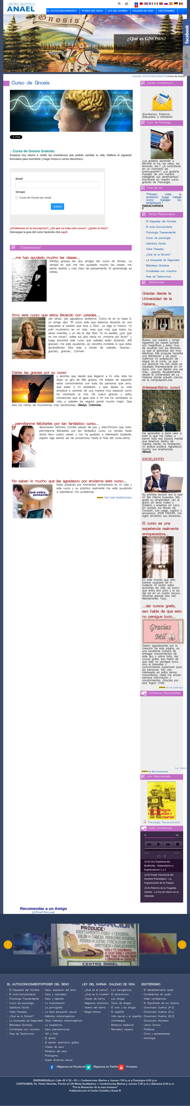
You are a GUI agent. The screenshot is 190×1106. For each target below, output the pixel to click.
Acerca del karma (95, 1007)
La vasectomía (53, 1025)
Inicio (135, 76)
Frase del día (154, 188)
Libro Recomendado (158, 776)
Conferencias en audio (157, 994)
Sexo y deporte (54, 998)
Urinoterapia (118, 1020)
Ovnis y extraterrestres (157, 1034)
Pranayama (51, 1055)
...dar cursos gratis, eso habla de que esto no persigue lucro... (162, 611)
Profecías (149, 1029)
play (158, 844)
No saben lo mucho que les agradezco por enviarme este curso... (69, 481)
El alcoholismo (120, 994)
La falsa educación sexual (61, 1012)
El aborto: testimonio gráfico (62, 1042)
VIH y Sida (51, 1034)
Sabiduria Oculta (156, 243)
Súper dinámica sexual (58, 1060)
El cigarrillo (117, 1012)
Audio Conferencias (160, 828)
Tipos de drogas (121, 1003)
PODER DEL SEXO (92, 11)
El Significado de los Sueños (161, 1003)
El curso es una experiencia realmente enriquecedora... (160, 529)
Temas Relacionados (161, 214)
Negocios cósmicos (96, 1003)
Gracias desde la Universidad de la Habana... (157, 299)
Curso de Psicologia (158, 122)
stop (177, 844)
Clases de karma (95, 998)
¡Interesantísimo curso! (161, 387)
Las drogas (118, 998)
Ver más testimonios (118, 497)
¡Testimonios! (30, 247)
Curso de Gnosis (176, 76)
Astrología (149, 1038)
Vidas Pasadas (155, 249)
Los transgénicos (121, 990)
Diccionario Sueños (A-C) (159, 1007)
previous (149, 844)
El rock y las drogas (123, 1007)
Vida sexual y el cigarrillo (126, 1016)
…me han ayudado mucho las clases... (46, 257)
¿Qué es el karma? (96, 990)
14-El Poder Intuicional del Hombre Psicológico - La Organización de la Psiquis (159, 878)
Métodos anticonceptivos (60, 1016)
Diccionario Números (156, 1020)
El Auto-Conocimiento (159, 227)
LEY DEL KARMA (117, 11)
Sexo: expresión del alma (60, 990)
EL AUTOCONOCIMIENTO (62, 11)
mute (145, 835)
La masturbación (55, 1003)
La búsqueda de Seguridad (162, 260)
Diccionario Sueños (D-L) (159, 1012)
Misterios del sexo (56, 1051)
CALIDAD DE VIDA (142, 11)
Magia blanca (93, 1012)
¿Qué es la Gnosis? (158, 254)
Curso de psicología (158, 238)
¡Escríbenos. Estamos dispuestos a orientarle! (157, 115)
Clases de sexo (54, 1047)
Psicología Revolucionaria (164, 822)
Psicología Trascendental (161, 232)
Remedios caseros (122, 1029)
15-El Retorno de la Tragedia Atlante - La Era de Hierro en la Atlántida (161, 892)
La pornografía (53, 1007)
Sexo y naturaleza (55, 994)
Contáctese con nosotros (161, 271)
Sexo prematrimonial (57, 1029)
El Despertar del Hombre (161, 221)
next (168, 844)
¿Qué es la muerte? (97, 994)
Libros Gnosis (152, 1025)
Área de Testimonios (158, 276)
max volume (177, 835)
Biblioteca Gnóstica (157, 265)
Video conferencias (155, 998)
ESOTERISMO (166, 11)
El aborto (50, 1038)
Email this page (43, 912)
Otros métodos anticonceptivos (63, 1020)
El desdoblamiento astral (158, 990)
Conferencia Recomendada (164, 693)
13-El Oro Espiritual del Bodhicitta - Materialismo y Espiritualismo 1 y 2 (159, 865)
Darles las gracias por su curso (39, 372)
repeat (158, 856)
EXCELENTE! (153, 459)
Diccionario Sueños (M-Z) (159, 1016)
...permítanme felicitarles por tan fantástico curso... (55, 423)
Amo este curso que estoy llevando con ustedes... (56, 315)
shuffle (164, 856)
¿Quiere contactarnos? (159, 83)
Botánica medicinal (122, 1025)
